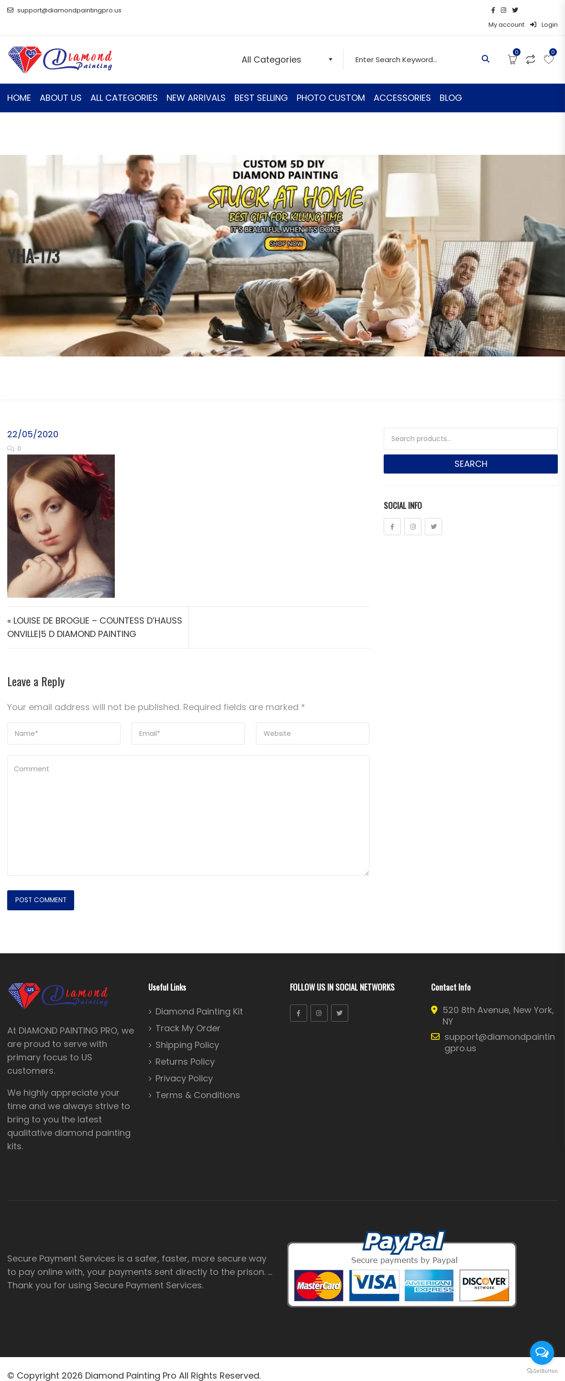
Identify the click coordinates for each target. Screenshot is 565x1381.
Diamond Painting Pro (131, 1362)
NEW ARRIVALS (196, 83)
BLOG (451, 83)
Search (470, 449)
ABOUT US (61, 83)
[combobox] (289, 45)
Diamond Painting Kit (199, 998)
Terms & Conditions (197, 1082)
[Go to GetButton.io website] (542, 1371)
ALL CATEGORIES (124, 83)
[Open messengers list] (542, 1353)
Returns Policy (185, 1048)
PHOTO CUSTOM (331, 83)
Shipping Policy (187, 1031)
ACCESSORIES (402, 83)
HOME (19, 83)
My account (506, 10)
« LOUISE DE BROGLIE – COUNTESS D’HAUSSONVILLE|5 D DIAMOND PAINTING (94, 613)
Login (544, 10)
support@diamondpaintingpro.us (64, 10)
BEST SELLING (261, 83)
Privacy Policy (184, 1065)
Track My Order (188, 1015)
